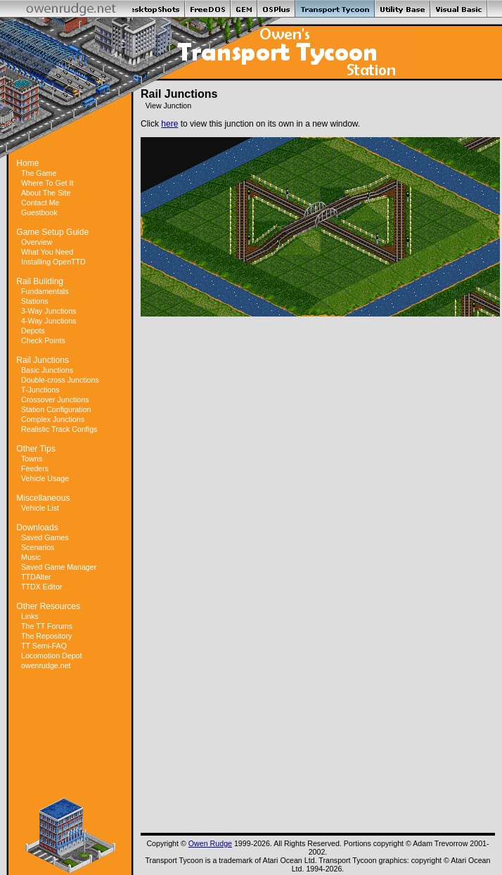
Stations (35, 301)
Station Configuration (56, 409)
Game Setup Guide (52, 232)
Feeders (35, 468)
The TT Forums (46, 626)
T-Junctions (40, 389)
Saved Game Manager (58, 567)
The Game (38, 173)
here (169, 124)
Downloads (37, 527)
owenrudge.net (46, 665)
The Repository (46, 636)
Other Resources (48, 606)
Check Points (43, 340)
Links (30, 616)
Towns (31, 458)
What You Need (47, 252)
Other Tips (35, 449)
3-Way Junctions (48, 311)
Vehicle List (40, 508)
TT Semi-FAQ (44, 645)
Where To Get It (47, 183)
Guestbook (39, 212)
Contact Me (40, 202)
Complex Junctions (52, 419)
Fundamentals (45, 291)
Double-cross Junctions (60, 380)
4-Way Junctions (48, 321)
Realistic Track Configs (59, 429)
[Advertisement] (70, 734)
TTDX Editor (42, 586)
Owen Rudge (210, 843)
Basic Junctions (47, 370)
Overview (36, 242)
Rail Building (39, 281)
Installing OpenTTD (53, 261)
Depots (33, 330)
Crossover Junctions (55, 399)
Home (27, 163)
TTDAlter (36, 577)
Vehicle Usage (45, 478)
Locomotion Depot (51, 655)
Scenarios (37, 547)
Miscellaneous (43, 498)
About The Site (45, 193)
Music (31, 557)
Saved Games (45, 537)
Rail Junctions (42, 360)
